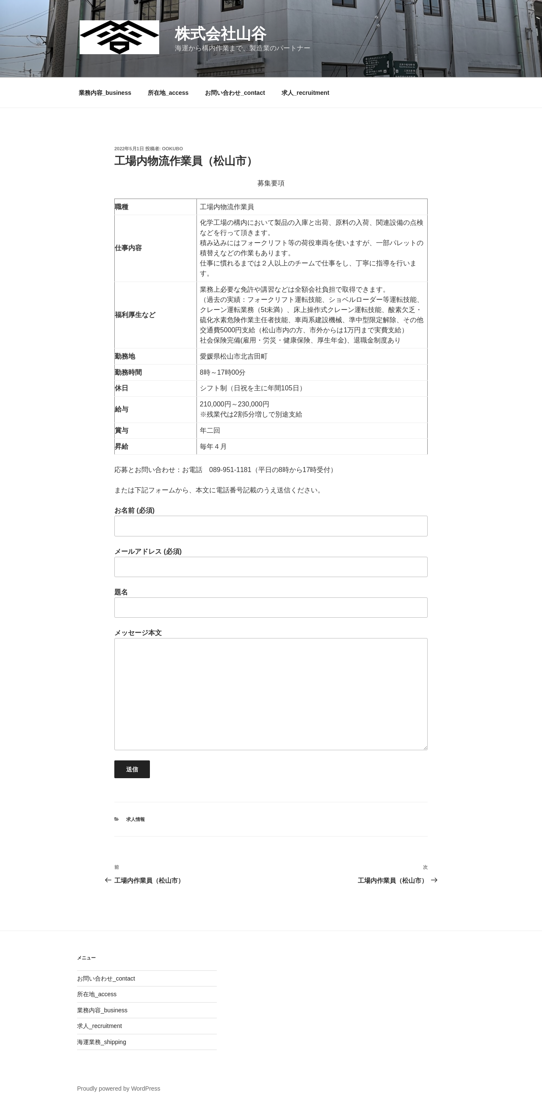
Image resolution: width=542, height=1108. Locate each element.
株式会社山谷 (220, 33)
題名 (271, 603)
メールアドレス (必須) (271, 562)
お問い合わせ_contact (235, 92)
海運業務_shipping (101, 1042)
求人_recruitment (305, 92)
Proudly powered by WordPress (118, 1088)
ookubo (172, 148)
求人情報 (135, 819)
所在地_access (168, 92)
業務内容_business (105, 92)
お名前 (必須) (271, 521)
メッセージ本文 (271, 689)
